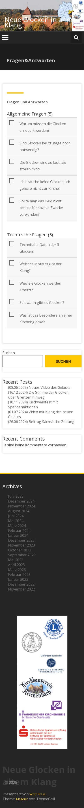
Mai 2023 (15, 559)
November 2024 (21, 506)
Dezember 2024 (21, 501)
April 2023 (16, 564)
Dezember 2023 (21, 540)
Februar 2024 (19, 530)
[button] (42, 127)
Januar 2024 (18, 535)
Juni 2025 (16, 496)
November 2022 (21, 589)
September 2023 (22, 555)
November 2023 (21, 545)
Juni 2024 (16, 515)
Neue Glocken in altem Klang (40, 22)
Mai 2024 (15, 520)
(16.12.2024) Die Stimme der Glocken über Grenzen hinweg (38, 395)
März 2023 (17, 569)
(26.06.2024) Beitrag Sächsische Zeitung (41, 421)
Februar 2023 (19, 574)
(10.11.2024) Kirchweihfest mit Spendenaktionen (33, 404)
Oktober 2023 (19, 550)
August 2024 (18, 511)
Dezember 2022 (21, 584)
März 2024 (17, 525)
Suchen (8, 352)
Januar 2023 (18, 579)
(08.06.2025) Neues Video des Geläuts (39, 387)
